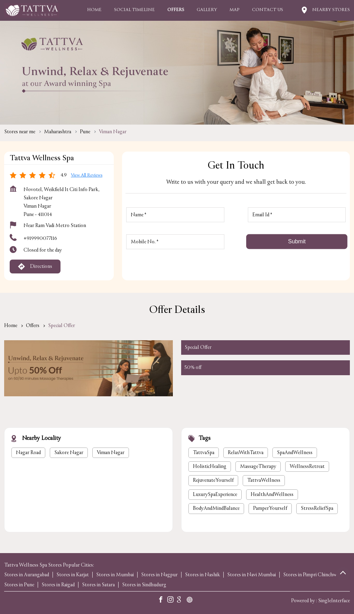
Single (334, 601)
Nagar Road (28, 452)
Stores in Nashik (202, 575)
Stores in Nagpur (159, 575)
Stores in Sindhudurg (144, 585)
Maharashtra (57, 132)
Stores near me (19, 132)
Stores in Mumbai (115, 575)
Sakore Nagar (68, 452)
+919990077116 (40, 238)
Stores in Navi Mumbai (251, 575)
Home (10, 325)
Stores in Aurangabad (26, 575)
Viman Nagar (110, 452)
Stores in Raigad (58, 585)
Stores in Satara (98, 585)
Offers (32, 325)
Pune (85, 132)
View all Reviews (86, 175)
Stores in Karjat (72, 575)
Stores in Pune (19, 585)
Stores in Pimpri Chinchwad (312, 575)
